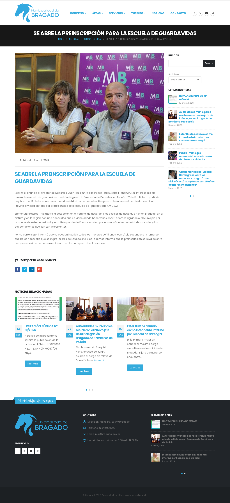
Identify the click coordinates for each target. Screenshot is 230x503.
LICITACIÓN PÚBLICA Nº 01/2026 (41, 328)
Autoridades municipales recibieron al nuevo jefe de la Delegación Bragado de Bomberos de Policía (94, 334)
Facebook (17, 269)
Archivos (173, 74)
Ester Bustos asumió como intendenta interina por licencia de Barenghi (145, 330)
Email (39, 269)
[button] (86, 389)
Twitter (24, 269)
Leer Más (32, 363)
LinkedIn (31, 269)
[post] (172, 99)
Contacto (178, 13)
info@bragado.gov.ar (107, 434)
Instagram (37, 451)
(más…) (99, 360)
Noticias (158, 13)
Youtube (31, 451)
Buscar (173, 55)
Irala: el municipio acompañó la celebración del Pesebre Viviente (195, 156)
